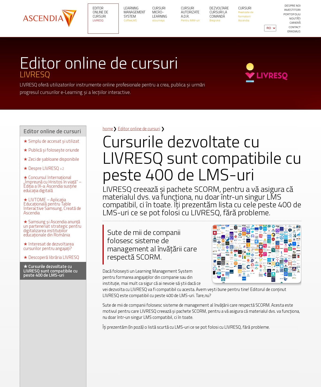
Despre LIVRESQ (43, 167)
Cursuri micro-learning (162, 14)
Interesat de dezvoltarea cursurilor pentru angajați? (48, 245)
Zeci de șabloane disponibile (51, 158)
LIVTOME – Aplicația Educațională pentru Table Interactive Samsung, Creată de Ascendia (52, 206)
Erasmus (294, 31)
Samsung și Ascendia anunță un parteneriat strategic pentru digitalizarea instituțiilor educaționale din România (52, 228)
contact (295, 27)
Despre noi (293, 6)
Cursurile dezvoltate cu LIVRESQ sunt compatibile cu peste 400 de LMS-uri (50, 270)
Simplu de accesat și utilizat (51, 140)
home (108, 128)
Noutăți (295, 18)
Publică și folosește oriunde (51, 149)
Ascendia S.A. (49, 18)
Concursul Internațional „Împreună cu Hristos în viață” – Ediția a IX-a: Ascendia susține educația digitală (52, 183)
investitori (292, 10)
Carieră (295, 23)
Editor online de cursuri (103, 14)
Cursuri (248, 14)
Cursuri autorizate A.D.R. (191, 14)
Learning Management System (134, 14)
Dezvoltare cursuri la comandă (220, 14)
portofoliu (292, 14)
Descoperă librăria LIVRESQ (51, 257)
